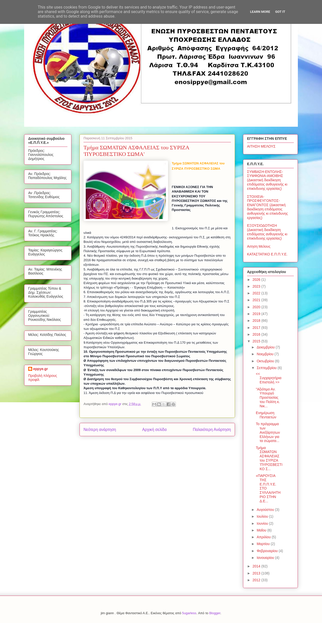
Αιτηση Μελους (258, 246)
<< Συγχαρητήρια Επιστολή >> (268, 378)
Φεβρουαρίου (267, 551)
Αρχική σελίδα (154, 429)
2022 (257, 293)
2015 (257, 341)
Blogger (214, 613)
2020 (257, 307)
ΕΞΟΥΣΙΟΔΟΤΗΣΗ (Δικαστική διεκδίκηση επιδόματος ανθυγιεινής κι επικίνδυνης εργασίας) (267, 232)
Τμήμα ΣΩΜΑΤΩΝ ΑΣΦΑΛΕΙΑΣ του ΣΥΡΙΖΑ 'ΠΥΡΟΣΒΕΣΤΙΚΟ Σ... (269, 458)
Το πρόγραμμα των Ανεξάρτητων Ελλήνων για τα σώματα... (268, 432)
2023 (257, 286)
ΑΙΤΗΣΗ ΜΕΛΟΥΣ (261, 146)
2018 (257, 321)
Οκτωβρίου (266, 361)
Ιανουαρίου (266, 558)
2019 (257, 314)
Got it (280, 12)
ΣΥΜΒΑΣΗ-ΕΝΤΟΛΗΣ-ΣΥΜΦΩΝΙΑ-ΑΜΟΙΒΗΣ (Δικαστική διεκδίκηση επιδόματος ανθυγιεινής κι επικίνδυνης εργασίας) (267, 180)
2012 (257, 580)
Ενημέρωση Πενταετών (266, 415)
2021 (257, 300)
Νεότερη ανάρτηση (100, 429)
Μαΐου (262, 530)
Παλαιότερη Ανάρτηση (212, 429)
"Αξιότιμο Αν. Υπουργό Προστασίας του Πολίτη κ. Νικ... (268, 397)
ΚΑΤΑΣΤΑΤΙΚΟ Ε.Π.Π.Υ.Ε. (267, 254)
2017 (257, 328)
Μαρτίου (264, 544)
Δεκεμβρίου (266, 347)
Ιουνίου (263, 523)
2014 (257, 566)
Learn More (260, 12)
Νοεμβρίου (265, 354)
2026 (257, 280)
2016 (257, 334)
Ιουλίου (263, 516)
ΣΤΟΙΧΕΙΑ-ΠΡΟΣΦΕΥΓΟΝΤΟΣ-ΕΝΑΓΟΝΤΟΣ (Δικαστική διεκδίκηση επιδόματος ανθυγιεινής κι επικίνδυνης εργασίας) (267, 207)
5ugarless (189, 613)
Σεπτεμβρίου (267, 368)
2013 (257, 573)
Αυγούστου (266, 510)
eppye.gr (40, 369)
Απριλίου (264, 537)
